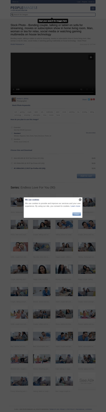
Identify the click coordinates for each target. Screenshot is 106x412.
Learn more (75, 206)
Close (76, 214)
